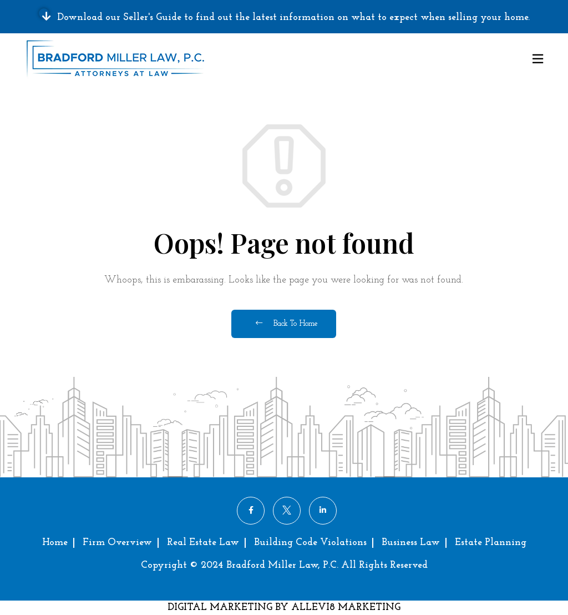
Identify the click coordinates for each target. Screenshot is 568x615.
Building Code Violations (310, 542)
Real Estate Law (203, 542)
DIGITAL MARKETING (221, 607)
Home (55, 542)
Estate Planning (490, 542)
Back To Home (286, 323)
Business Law (411, 542)
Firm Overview (117, 542)
